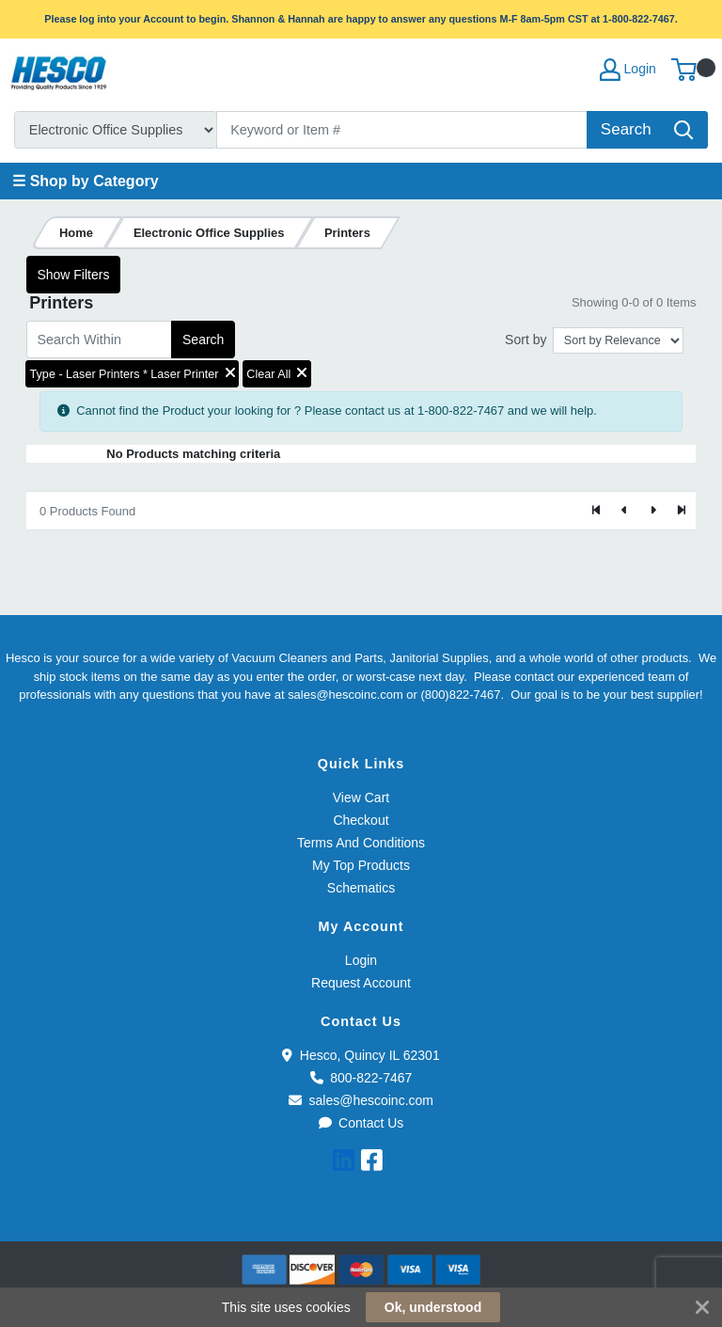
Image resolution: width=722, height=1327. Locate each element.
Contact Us (361, 1122)
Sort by (525, 339)
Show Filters (73, 274)
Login (361, 960)
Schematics (361, 887)
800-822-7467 (361, 1077)
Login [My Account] (628, 69)
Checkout (360, 820)
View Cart (361, 797)
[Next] (652, 510)
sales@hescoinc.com (361, 1100)
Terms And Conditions (361, 842)
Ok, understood (433, 1307)
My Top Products (361, 865)
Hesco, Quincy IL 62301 (360, 1055)
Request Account (361, 982)
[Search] (402, 130)
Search (203, 339)
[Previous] (625, 510)
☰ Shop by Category (85, 181)
